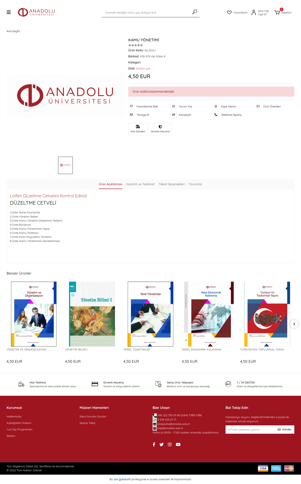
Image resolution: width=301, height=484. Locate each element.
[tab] (110, 184)
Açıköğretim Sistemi (19, 423)
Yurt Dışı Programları (20, 429)
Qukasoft (125, 479)
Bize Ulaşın (161, 408)
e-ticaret (152, 479)
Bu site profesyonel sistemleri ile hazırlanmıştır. (150, 479)
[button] (283, 13)
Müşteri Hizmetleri (94, 408)
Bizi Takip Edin (237, 408)
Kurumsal (14, 408)
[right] (294, 324)
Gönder (285, 429)
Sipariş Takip (87, 423)
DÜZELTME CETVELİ (33, 203)
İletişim (11, 435)
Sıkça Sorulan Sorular (93, 416)
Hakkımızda (14, 416)
